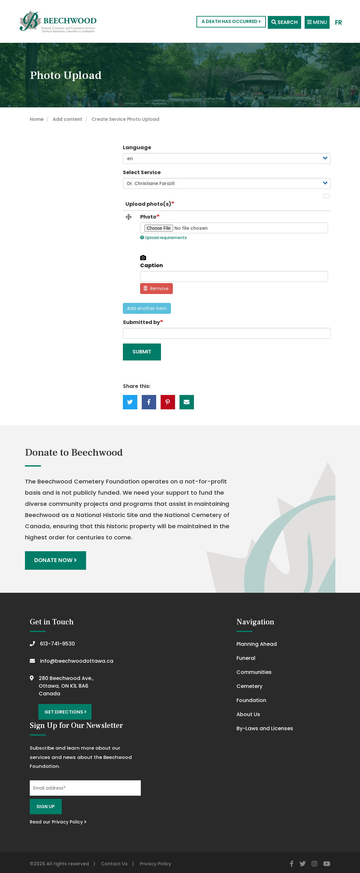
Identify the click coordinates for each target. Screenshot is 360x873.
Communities (254, 671)
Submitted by (141, 322)
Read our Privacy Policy (58, 819)
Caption (151, 265)
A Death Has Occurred (226, 21)
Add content (67, 119)
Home (37, 119)
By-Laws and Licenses (264, 727)
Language (137, 147)
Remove (156, 288)
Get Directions (64, 710)
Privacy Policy (155, 860)
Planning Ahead (256, 643)
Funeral (245, 657)
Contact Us (114, 860)
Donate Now (56, 560)
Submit (141, 351)
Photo (148, 216)
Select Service (142, 172)
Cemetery (249, 685)
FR (338, 21)
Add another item (147, 308)
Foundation (251, 699)
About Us (248, 713)
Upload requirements (163, 237)
